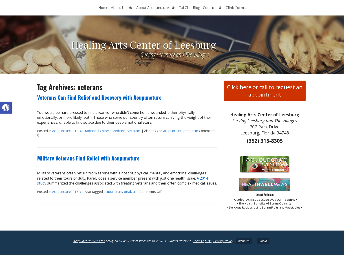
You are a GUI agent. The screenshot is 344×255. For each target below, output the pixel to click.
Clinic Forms (236, 7)
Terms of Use (202, 241)
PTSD (77, 131)
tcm (195, 131)
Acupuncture (61, 131)
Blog (196, 7)
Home (103, 7)
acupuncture (172, 131)
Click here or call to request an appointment (264, 90)
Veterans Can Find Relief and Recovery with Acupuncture (99, 97)
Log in (262, 241)
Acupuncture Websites (89, 241)
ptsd (186, 131)
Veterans (134, 131)
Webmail (244, 241)
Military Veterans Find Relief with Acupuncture (88, 158)
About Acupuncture (152, 7)
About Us (118, 7)
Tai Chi (184, 7)
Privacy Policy (223, 241)
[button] (6, 108)
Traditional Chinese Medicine (104, 131)
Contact (209, 7)
